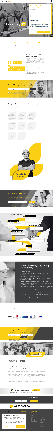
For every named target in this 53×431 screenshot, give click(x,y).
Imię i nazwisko (32, 9)
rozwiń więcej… (47, 28)
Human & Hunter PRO (34, 414)
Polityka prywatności (34, 421)
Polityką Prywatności (42, 23)
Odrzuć (12, 426)
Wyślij (44, 31)
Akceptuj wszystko (20, 426)
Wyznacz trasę (36, 390)
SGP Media (33, 420)
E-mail (31, 16)
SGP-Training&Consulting (35, 417)
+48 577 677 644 (22, 406)
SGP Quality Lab (33, 418)
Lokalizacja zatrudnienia (34, 20)
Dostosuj (6, 426)
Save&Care (33, 419)
